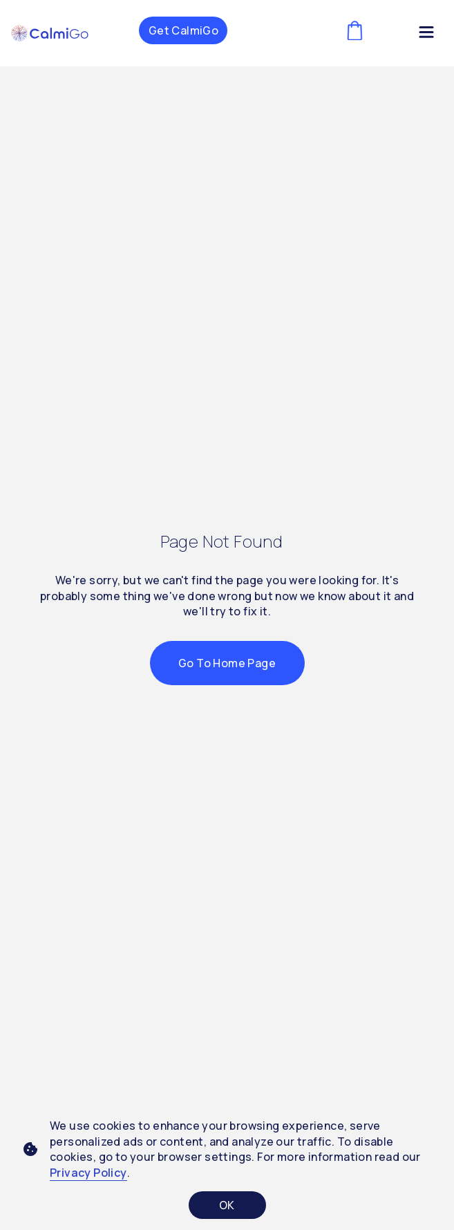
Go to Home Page (227, 663)
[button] (49, 33)
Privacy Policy (88, 1172)
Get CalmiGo (183, 30)
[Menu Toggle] (426, 34)
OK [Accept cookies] (227, 1205)
